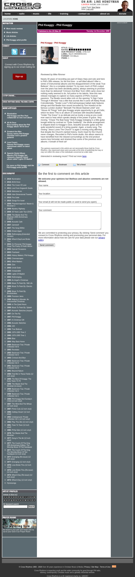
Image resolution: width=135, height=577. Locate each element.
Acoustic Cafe (14, 222)
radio (20, 13)
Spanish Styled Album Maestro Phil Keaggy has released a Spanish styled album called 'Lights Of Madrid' (19, 156)
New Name (96, 7)
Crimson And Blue (16, 358)
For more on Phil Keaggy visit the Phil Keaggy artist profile (20, 166)
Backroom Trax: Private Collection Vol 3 (18, 367)
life (48, 13)
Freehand (13, 252)
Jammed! (13, 225)
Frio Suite (13, 197)
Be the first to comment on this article (63, 173)
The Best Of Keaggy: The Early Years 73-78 (19, 380)
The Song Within (16, 228)
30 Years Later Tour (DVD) (19, 212)
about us (104, 13)
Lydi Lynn (89, 9)
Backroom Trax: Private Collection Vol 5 (18, 354)
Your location (44, 193)
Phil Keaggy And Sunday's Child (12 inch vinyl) (19, 400)
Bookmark (61, 165)
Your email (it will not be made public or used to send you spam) (67, 202)
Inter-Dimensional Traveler (19, 194)
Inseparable (14, 271)
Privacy (87, 567)
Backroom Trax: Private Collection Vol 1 (18, 395)
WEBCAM (95, 4)
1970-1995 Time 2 (16, 332)
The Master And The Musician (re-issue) (17, 385)
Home (15, 19)
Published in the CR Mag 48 (49, 31)
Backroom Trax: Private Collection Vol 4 (18, 362)
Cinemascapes (15, 258)
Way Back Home (16, 342)
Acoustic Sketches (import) (19, 311)
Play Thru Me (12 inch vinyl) (20, 422)
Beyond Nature (15, 371)
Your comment (45, 210)
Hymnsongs (11, 483)
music (35, 13)
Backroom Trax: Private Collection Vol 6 (18, 346)
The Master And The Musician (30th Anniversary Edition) (17, 217)
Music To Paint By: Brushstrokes (16, 292)
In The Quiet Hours (16, 304)
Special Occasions (16, 249)
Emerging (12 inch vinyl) (18, 462)
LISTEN (85, 4)
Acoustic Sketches (16, 323)
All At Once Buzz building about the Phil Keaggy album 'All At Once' (18, 125)
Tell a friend (79, 165)
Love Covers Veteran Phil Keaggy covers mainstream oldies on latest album (18, 145)
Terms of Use (105, 567)
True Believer (14, 329)
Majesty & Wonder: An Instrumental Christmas (18, 300)
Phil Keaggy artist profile (16, 40)
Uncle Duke (14, 268)
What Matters (14, 262)
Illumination (14, 179)
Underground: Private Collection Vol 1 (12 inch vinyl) (18, 418)
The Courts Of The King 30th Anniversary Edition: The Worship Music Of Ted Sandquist (19, 445)
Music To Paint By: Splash (19, 307)
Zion (11, 265)
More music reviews (14, 29)
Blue (11, 338)
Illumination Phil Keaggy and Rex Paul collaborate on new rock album (19, 116)
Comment (43, 165)
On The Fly (13, 314)
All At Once (13, 182)
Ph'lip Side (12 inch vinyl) (19, 430)
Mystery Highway (16, 209)
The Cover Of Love (16, 185)
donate (121, 13)
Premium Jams (15, 296)
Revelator (13, 350)
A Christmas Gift (15, 320)
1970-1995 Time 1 (16, 335)
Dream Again (14, 231)
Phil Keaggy (14, 317)
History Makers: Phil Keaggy (20, 255)
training (63, 13)
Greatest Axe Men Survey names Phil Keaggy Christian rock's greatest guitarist (18, 134)
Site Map (94, 567)
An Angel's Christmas (17, 280)
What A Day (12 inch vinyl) (19, 480)
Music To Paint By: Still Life (19, 283)
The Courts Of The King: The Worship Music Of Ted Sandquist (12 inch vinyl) (18, 452)
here (84, 156)
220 (11, 326)
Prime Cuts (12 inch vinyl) (19, 409)
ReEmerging (14, 277)
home (7, 13)
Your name (43, 185)
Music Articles (12, 32)
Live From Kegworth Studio (20, 188)
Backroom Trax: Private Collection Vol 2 (18, 390)
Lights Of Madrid (16, 274)
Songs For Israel (16, 201)
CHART (105, 4)
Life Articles (11, 36)
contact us (83, 13)
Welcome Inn (14, 191)
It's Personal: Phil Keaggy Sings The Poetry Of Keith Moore (19, 245)
